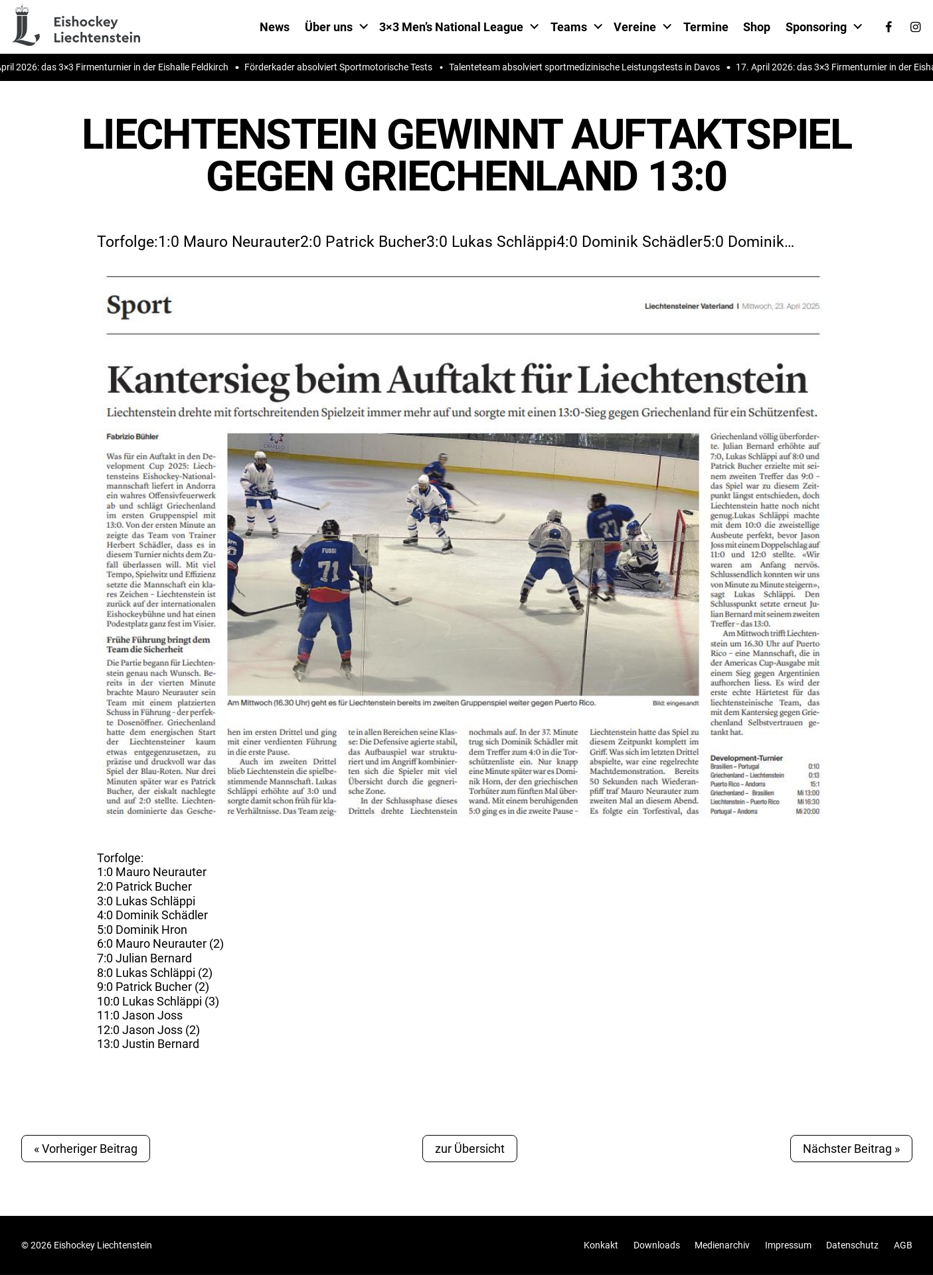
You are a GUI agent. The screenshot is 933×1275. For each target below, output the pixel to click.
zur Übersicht (470, 1149)
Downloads (657, 1245)
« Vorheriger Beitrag (85, 1149)
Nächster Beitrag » (851, 1149)
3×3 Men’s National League (451, 27)
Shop (756, 27)
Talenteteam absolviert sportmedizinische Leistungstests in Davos (589, 67)
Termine (705, 27)
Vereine (635, 27)
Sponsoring (816, 27)
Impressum (788, 1245)
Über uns (329, 27)
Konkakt (601, 1245)
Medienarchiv (722, 1245)
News (275, 27)
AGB (903, 1245)
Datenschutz (852, 1245)
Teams (569, 27)
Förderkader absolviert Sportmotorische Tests (344, 67)
